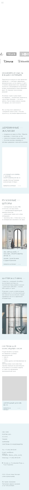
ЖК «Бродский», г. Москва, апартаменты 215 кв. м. (13, 254)
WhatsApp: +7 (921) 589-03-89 (11, 457)
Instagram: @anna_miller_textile (12, 455)
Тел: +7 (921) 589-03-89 (9, 449)
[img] (14, 159)
